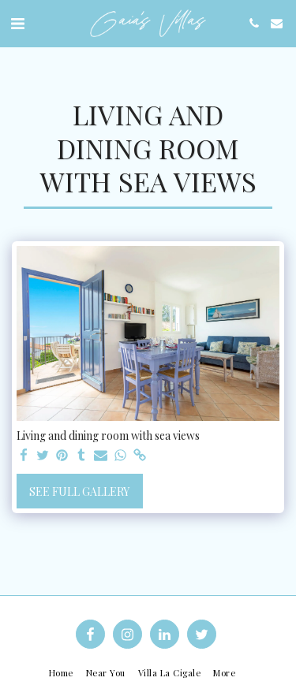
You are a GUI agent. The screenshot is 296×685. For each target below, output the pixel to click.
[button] (17, 22)
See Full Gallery (79, 491)
